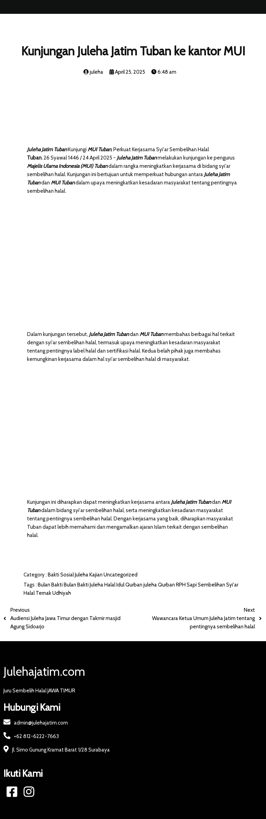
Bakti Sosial (61, 575)
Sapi (192, 585)
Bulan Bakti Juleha (84, 585)
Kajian (96, 575)
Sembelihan (212, 585)
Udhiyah (61, 593)
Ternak (44, 593)
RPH (181, 585)
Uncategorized (121, 575)
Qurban (167, 585)
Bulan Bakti (51, 585)
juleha (150, 585)
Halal (110, 585)
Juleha (82, 575)
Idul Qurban (129, 585)
